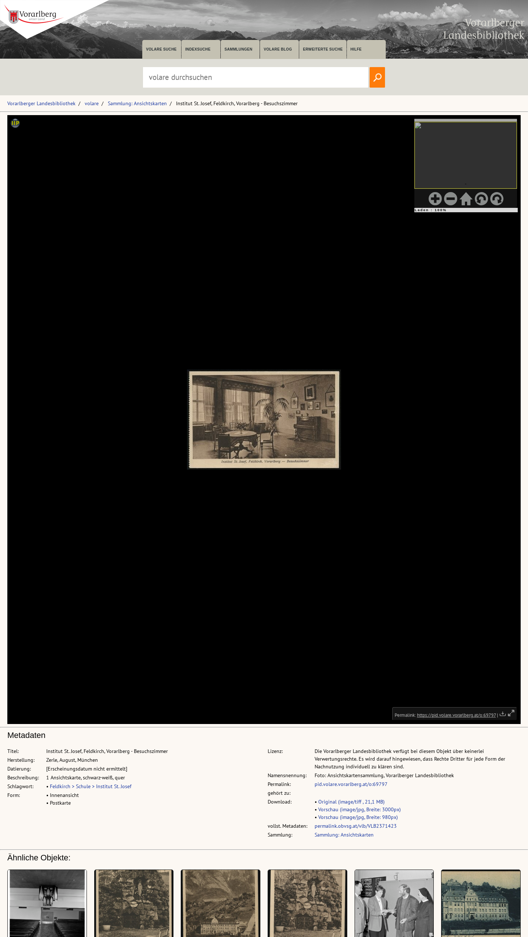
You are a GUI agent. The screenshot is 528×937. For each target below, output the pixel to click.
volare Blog (278, 49)
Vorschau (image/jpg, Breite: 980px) (358, 817)
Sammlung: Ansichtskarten (137, 103)
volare (92, 103)
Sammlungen (238, 49)
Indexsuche (197, 49)
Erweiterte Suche (323, 49)
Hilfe (356, 49)
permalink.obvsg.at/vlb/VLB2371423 (356, 826)
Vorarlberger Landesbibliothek (41, 103)
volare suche (161, 49)
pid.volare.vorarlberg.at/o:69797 (351, 784)
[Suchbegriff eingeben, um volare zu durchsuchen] (255, 77)
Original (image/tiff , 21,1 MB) (351, 801)
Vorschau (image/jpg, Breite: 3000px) (359, 809)
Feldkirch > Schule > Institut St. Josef (90, 786)
